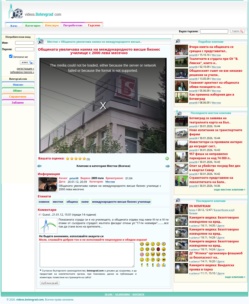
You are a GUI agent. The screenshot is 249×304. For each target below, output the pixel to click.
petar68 (74, 178)
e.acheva (194, 225)
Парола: (7, 49)
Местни (52, 41)
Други (220, 225)
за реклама (122, 294)
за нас (108, 294)
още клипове (234, 277)
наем (85, 201)
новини (44, 201)
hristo (192, 209)
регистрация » (25, 68)
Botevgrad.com (18, 78)
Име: (5, 42)
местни (58, 201)
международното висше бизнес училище (121, 201)
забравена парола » (22, 72)
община (72, 201)
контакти (138, 294)
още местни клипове (229, 189)
